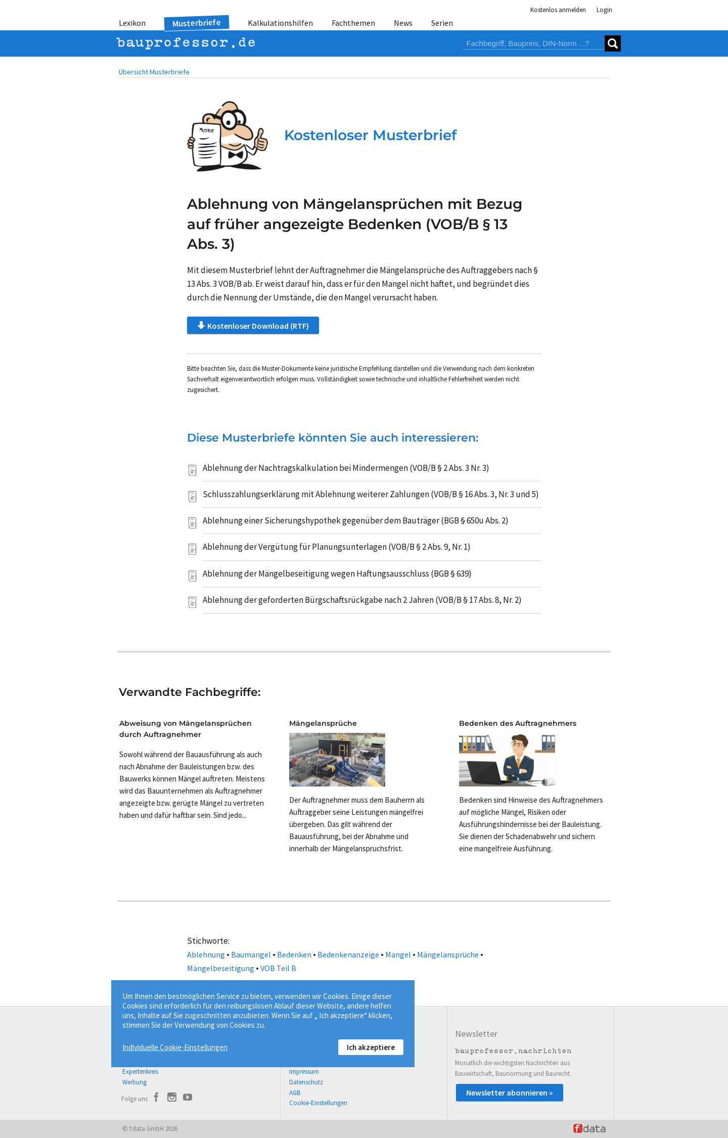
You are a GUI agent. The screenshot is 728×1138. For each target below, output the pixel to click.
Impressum (304, 1071)
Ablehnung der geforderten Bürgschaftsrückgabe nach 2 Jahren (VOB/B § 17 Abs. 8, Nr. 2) (362, 599)
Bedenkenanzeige (348, 954)
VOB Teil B (278, 968)
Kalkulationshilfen (280, 23)
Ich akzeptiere (371, 1047)
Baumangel (251, 954)
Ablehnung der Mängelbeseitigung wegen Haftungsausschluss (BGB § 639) (337, 573)
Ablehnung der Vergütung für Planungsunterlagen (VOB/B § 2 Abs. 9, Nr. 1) (337, 546)
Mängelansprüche (448, 954)
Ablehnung (206, 954)
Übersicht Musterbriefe (154, 71)
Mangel (398, 954)
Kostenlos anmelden (558, 10)
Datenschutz (306, 1082)
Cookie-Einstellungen (318, 1103)
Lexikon (132, 23)
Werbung (134, 1082)
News (403, 23)
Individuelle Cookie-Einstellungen (175, 1047)
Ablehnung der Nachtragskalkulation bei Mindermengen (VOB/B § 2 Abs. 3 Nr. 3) (346, 467)
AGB (294, 1092)
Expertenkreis (140, 1071)
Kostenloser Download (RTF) (253, 325)
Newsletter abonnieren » (509, 1092)
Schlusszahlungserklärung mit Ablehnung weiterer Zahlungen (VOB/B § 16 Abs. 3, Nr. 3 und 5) (371, 494)
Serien (442, 23)
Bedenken (294, 954)
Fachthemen (353, 23)
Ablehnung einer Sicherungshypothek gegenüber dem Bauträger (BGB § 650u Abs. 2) (356, 520)
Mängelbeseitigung (220, 968)
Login (604, 10)
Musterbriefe (196, 23)
